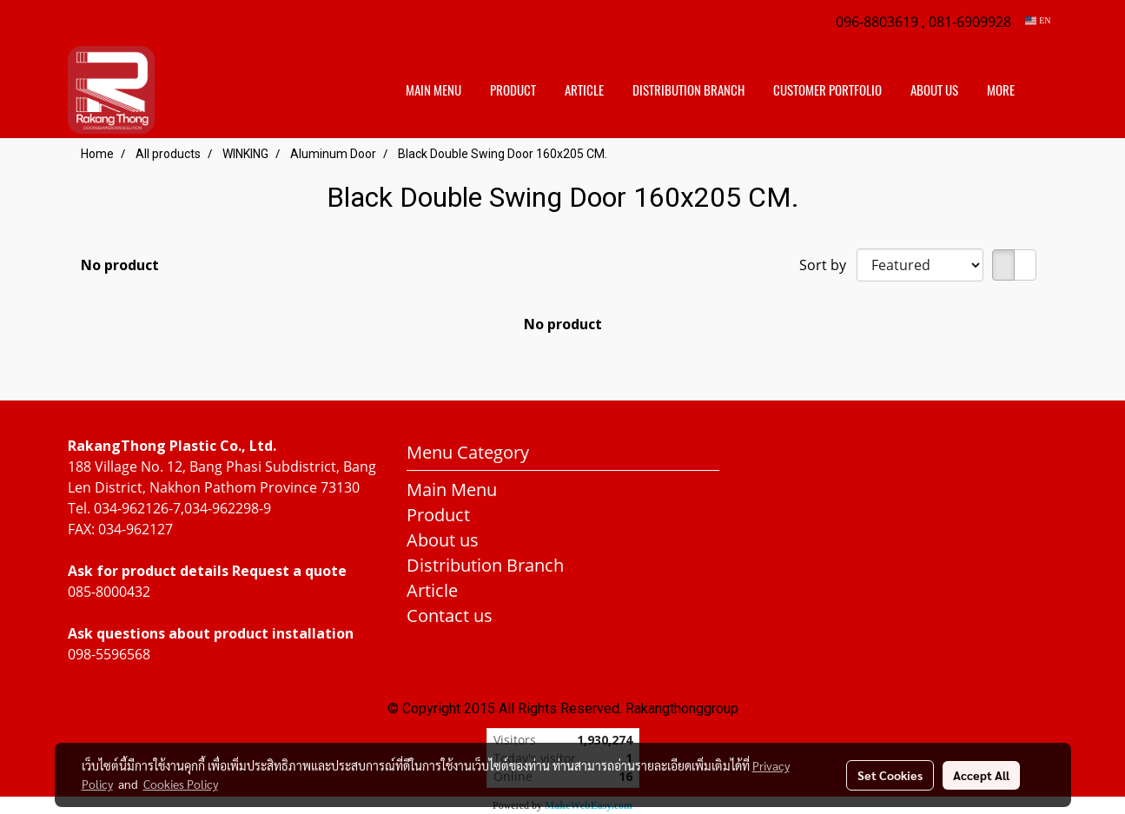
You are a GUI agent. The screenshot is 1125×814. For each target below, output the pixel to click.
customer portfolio (827, 90)
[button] (1044, 90)
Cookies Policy (180, 783)
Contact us (450, 615)
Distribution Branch (485, 565)
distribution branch (688, 90)
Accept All (981, 775)
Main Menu (433, 90)
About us (934, 90)
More (1001, 90)
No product (120, 265)
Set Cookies (890, 775)
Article (584, 90)
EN (1037, 20)
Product (513, 90)
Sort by (828, 265)
